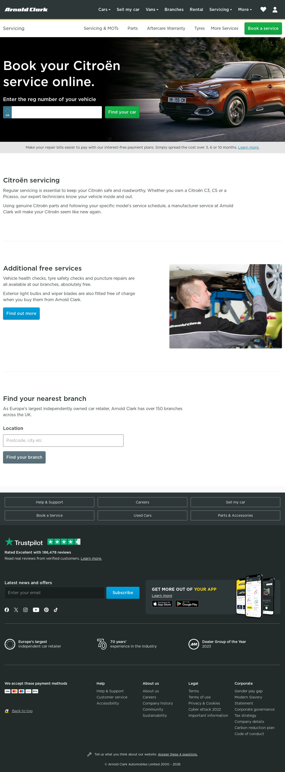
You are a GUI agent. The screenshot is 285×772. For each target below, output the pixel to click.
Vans (150, 9)
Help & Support (49, 502)
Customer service (112, 697)
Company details (249, 722)
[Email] (55, 593)
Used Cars (143, 515)
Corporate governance (255, 709)
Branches (174, 9)
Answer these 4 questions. (178, 754)
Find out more (21, 313)
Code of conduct (249, 734)
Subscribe (123, 592)
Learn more (162, 596)
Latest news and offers (28, 582)
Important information (208, 715)
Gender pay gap (249, 691)
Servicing (219, 9)
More (243, 9)
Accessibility (108, 703)
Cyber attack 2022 (204, 709)
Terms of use (199, 697)
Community (153, 709)
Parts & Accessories (235, 515)
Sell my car (128, 9)
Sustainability (155, 715)
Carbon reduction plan (255, 728)
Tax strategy (245, 715)
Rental (196, 9)
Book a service (263, 28)
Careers (142, 502)
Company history (158, 703)
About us (151, 691)
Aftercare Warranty (166, 28)
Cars (102, 9)
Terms (193, 691)
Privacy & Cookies (204, 703)
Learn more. (248, 147)
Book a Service (49, 515)
